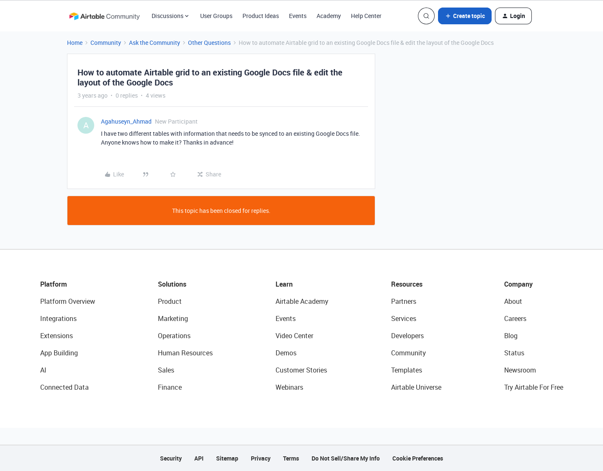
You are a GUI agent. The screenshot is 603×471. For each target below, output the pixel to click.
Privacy (261, 458)
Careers (515, 318)
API (199, 458)
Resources (407, 284)
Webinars (289, 387)
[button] (465, 16)
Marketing (173, 318)
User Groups (216, 16)
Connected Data (64, 387)
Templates (406, 370)
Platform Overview (67, 301)
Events (298, 16)
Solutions (172, 284)
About (513, 301)
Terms (291, 458)
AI (43, 370)
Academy (329, 16)
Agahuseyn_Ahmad (126, 121)
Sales (166, 370)
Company (518, 284)
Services (403, 318)
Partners (403, 301)
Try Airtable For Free (533, 387)
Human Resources (185, 352)
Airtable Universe (416, 387)
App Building (59, 352)
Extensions (56, 335)
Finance (170, 387)
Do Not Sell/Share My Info (346, 458)
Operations (174, 335)
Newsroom (520, 370)
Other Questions (209, 43)
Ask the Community (154, 43)
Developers (407, 335)
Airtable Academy (302, 301)
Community (105, 43)
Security (171, 458)
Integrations (58, 318)
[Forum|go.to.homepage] (104, 16)
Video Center (294, 335)
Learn (284, 284)
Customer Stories (301, 370)
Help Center (366, 16)
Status (514, 352)
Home (74, 43)
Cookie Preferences (417, 458)
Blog (511, 335)
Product (170, 301)
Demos (286, 352)
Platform (53, 284)
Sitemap (227, 458)
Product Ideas (260, 16)
